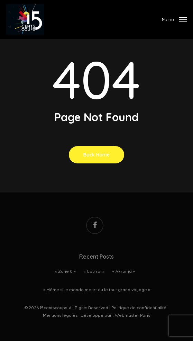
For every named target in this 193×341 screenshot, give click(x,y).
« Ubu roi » (94, 271)
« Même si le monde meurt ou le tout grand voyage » (96, 289)
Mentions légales (60, 315)
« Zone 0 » (65, 271)
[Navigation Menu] (174, 19)
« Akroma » (123, 271)
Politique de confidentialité (138, 307)
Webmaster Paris (132, 315)
